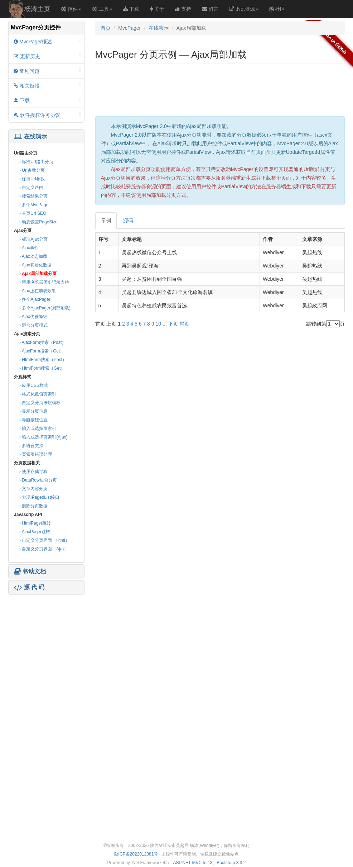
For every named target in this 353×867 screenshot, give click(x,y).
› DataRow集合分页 (38, 480)
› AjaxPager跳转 (34, 531)
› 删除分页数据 (33, 505)
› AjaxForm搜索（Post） (42, 342)
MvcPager (129, 28)
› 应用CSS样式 (33, 385)
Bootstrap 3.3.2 (231, 862)
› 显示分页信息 (33, 411)
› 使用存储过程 (33, 471)
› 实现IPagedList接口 (39, 497)
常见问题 (47, 71)
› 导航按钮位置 (33, 419)
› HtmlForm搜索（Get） (42, 368)
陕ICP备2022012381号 (136, 854)
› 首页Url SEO (32, 213)
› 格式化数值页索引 (37, 394)
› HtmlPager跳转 (35, 523)
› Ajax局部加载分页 (38, 273)
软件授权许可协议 (47, 115)
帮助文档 (30, 571)
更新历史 (47, 56)
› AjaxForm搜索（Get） (41, 351)
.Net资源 (243, 9)
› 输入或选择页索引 (37, 428)
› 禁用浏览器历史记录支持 (44, 282)
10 (158, 324)
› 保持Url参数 (32, 178)
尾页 (184, 324)
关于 (157, 9)
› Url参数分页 (32, 170)
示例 (106, 220)
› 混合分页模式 (33, 325)
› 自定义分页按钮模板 (40, 402)
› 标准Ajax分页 (33, 239)
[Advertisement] (46, 641)
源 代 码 (29, 587)
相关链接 (47, 85)
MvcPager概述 (47, 41)
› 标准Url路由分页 (36, 161)
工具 (102, 9)
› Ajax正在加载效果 (37, 290)
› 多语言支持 (31, 445)
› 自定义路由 (31, 187)
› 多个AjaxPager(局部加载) (45, 308)
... (165, 324)
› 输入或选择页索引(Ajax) (43, 437)
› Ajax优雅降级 (33, 316)
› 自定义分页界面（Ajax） (44, 548)
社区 (277, 9)
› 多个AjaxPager (34, 299)
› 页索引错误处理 (35, 454)
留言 (210, 9)
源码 (128, 220)
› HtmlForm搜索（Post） (43, 359)
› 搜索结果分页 (33, 196)
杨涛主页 (37, 9)
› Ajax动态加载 (33, 256)
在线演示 (30, 136)
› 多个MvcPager (34, 204)
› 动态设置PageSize (38, 221)
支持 (183, 9)
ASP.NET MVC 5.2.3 (193, 862)
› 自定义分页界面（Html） (44, 540)
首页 (106, 28)
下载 (131, 9)
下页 (173, 324)
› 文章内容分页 (33, 488)
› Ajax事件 (29, 247)
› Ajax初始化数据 (35, 264)
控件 (71, 9)
